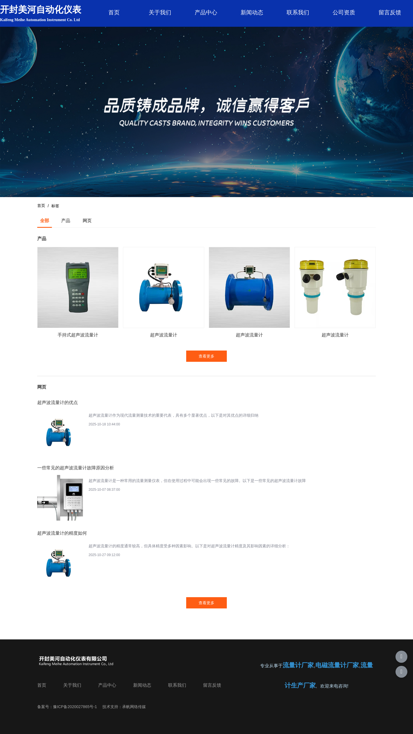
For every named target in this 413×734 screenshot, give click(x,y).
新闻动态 (252, 12)
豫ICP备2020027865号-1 (75, 706)
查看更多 (206, 356)
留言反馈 (390, 12)
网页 (87, 220)
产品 (65, 220)
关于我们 (160, 12)
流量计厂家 (298, 665)
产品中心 (206, 12)
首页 (114, 12)
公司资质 (344, 12)
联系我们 (298, 12)
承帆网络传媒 (134, 706)
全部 (44, 220)
